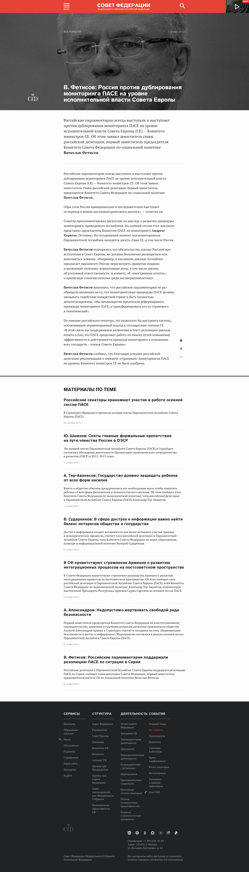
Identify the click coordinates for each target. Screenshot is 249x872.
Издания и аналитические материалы (131, 816)
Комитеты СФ (100, 748)
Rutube (168, 833)
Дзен (137, 833)
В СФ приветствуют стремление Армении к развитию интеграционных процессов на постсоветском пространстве (124, 565)
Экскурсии (70, 769)
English (68, 775)
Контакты (69, 723)
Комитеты (155, 742)
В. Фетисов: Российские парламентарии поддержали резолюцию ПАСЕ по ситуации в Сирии (116, 659)
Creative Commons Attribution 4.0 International (155, 859)
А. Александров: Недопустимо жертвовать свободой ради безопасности (121, 612)
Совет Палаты (100, 736)
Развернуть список (181, 357)
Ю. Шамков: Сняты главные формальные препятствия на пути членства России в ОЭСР (118, 438)
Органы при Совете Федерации (99, 779)
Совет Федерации (102, 723)
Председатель (157, 736)
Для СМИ (154, 792)
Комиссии (98, 754)
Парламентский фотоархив (176, 833)
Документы (127, 749)
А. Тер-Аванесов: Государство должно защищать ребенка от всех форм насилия (121, 478)
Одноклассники (181, 348)
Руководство (99, 729)
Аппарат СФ (99, 760)
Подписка (69, 751)
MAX (152, 833)
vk (129, 833)
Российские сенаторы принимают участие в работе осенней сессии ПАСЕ (123, 402)
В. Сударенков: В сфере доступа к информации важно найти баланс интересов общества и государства (123, 521)
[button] (67, 6)
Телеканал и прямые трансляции (156, 783)
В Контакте (181, 340)
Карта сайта (71, 763)
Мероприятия (129, 774)
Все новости (72, 31)
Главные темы (157, 723)
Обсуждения (71, 745)
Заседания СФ (129, 733)
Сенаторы (98, 742)
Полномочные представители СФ (101, 809)
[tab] (181, 350)
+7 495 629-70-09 (153, 840)
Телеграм (160, 833)
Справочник (71, 757)
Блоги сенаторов (159, 767)
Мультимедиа (157, 773)
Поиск (67, 739)
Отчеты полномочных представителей (130, 803)
